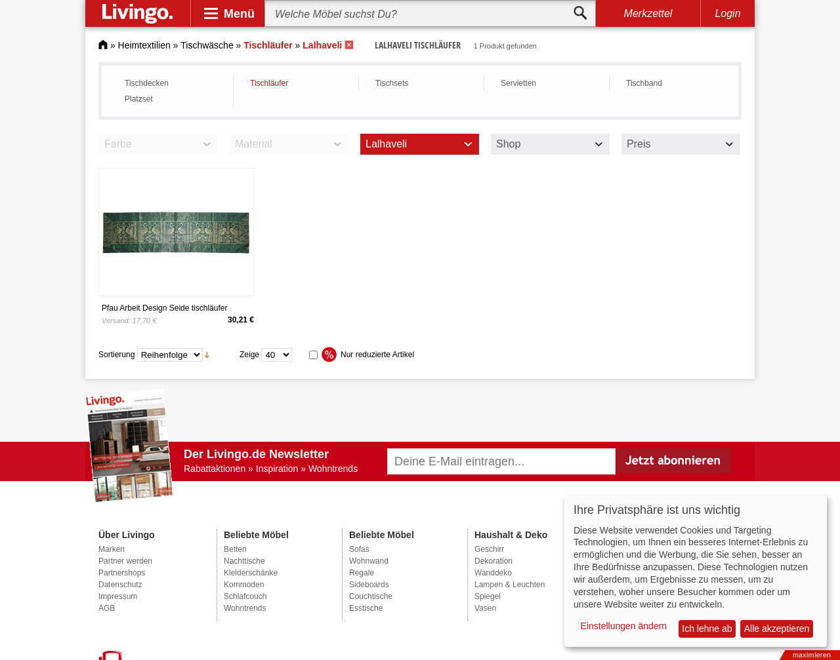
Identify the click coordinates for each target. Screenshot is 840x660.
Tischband (644, 83)
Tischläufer (269, 83)
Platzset (139, 99)
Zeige (249, 354)
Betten (235, 549)
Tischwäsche (206, 45)
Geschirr (489, 549)
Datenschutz (120, 584)
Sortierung (116, 354)
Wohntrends (245, 608)
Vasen (485, 608)
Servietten (518, 83)
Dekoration (493, 561)
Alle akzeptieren (777, 628)
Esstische (366, 608)
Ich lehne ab (707, 628)
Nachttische (244, 561)
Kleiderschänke (251, 572)
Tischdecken (147, 83)
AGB (106, 608)
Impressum (117, 596)
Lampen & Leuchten (509, 584)
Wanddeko (493, 572)
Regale (361, 572)
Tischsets (391, 83)
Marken (111, 549)
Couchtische (370, 596)
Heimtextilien (144, 45)
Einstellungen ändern (624, 626)
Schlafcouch (245, 596)
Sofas (359, 549)
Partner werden (125, 561)
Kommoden (244, 584)
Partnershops (121, 572)
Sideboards (369, 584)
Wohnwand (368, 561)
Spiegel (487, 596)
